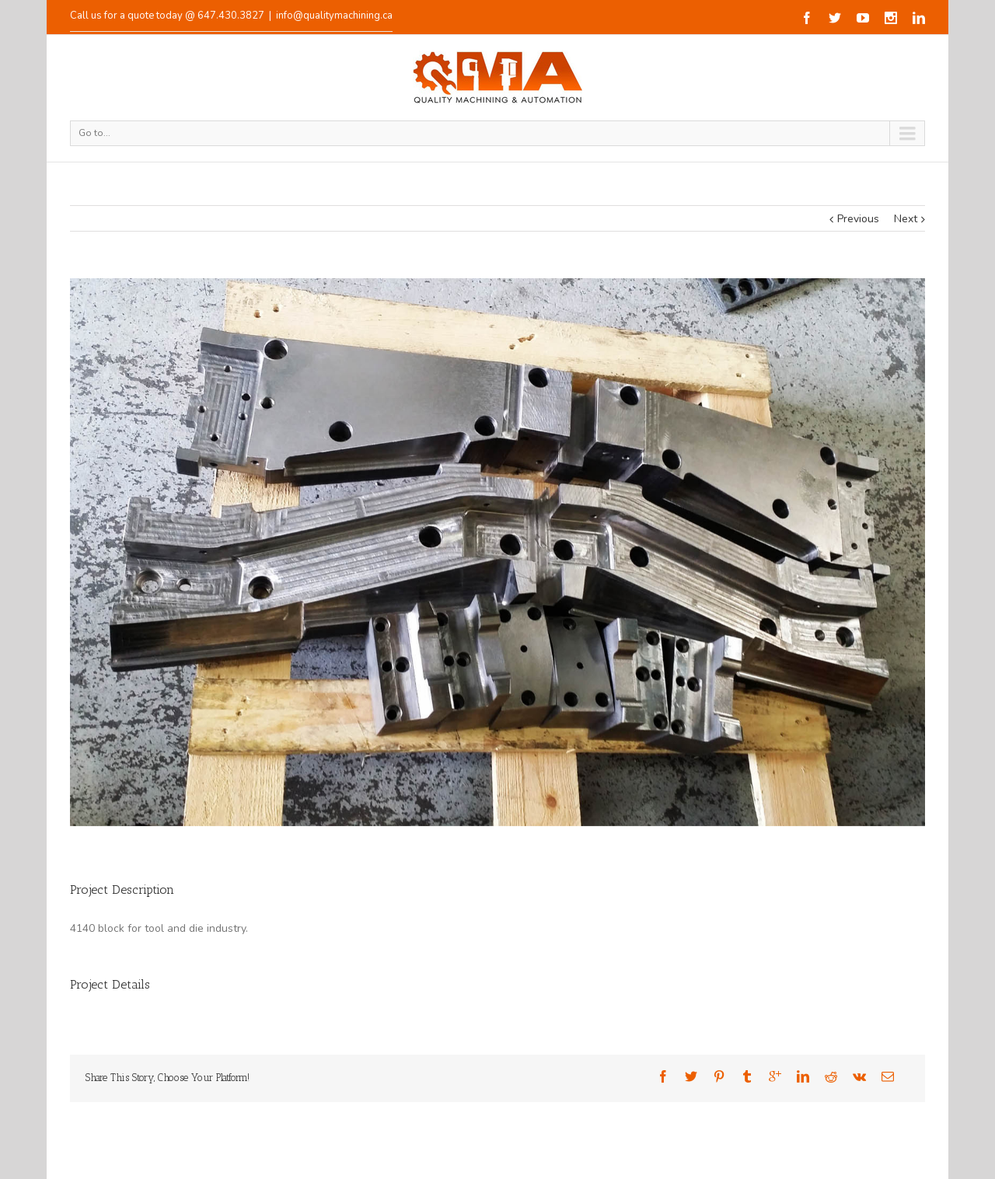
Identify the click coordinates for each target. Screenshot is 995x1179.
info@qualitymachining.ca (334, 16)
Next (905, 218)
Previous (858, 218)
